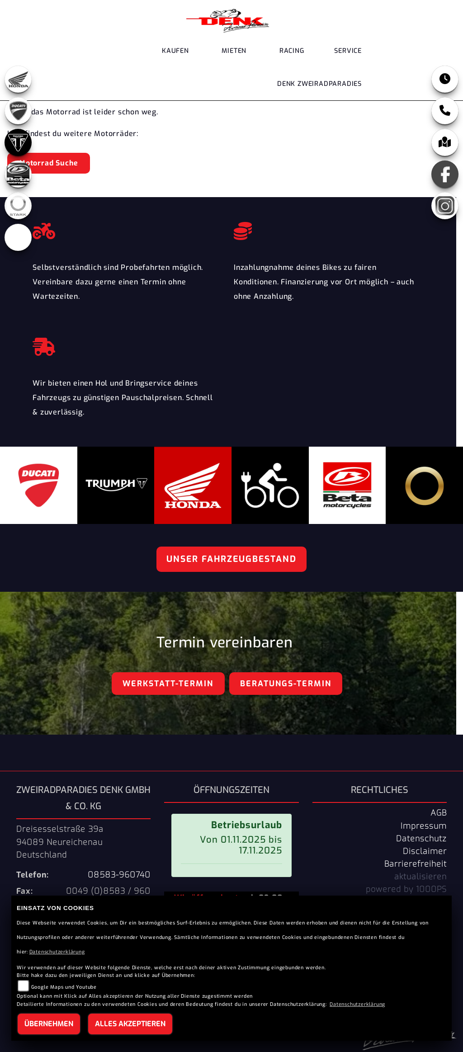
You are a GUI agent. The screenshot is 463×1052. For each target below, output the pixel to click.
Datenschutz (421, 838)
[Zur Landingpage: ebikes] (18, 237)
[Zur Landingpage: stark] (18, 205)
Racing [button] (291, 51)
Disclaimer (425, 851)
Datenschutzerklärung (57, 951)
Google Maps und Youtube (64, 987)
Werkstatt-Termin (168, 683)
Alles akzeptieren (130, 1023)
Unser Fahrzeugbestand (231, 559)
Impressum (424, 826)
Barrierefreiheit (415, 864)
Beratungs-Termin (285, 683)
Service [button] (348, 51)
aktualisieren (420, 876)
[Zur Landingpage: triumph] (18, 142)
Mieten (234, 51)
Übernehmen (48, 1023)
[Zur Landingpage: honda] (18, 79)
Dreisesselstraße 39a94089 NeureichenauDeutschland (60, 842)
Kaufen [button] (175, 51)
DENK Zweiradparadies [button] (319, 84)
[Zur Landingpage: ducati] (18, 110)
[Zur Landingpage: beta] (18, 174)
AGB (438, 812)
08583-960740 (119, 874)
